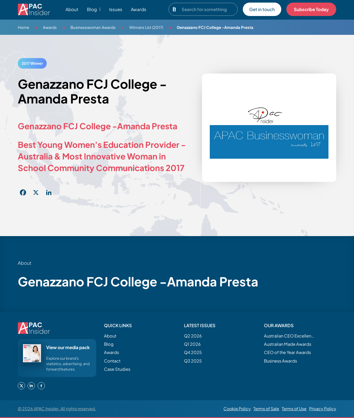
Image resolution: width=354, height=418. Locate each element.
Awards (138, 9)
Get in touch (262, 9)
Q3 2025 (193, 361)
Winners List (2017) (146, 27)
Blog (109, 344)
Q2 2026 (193, 336)
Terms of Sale (266, 408)
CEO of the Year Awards (287, 352)
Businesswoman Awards (93, 27)
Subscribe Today (311, 9)
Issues (115, 9)
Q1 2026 (192, 344)
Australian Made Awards (287, 344)
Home (23, 27)
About (72, 9)
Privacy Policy (322, 408)
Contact (112, 361)
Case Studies (117, 369)
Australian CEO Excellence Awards (290, 336)
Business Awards (280, 361)
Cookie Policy (237, 408)
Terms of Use (294, 408)
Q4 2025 (193, 352)
